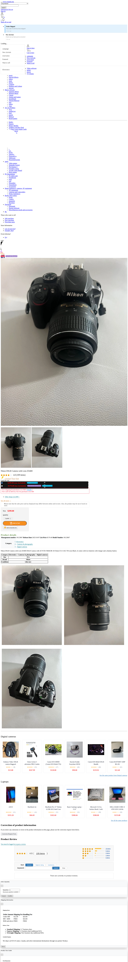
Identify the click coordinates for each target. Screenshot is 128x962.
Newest (29, 865)
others (11, 79)
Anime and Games (15, 97)
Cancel (4, 896)
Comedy (11, 84)
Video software (31, 68)
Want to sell (6, 63)
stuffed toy (12, 111)
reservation (6, 56)
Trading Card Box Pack (16, 127)
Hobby (11, 122)
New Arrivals (6, 52)
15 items (108, 848)
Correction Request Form (9, 834)
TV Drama (30, 74)
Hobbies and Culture (15, 86)
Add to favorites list (10, 527)
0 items (108, 857)
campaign (5, 49)
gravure (11, 88)
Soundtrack (12, 99)
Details (29, 490)
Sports (11, 83)
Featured (5, 59)
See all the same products (119, 820)
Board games (13, 118)
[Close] (2, 886)
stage (10, 81)
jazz (10, 102)
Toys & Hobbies (10, 108)
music (11, 75)
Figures (11, 124)
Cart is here (30, 53)
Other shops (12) (12, 497)
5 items (108, 851)
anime (29, 70)
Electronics (6, 69)
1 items (108, 855)
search (4, 7)
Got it (3, 946)
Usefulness (51, 865)
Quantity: (6, 890)
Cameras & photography (25, 544)
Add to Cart (15, 523)
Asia (10, 106)
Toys (10, 109)
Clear (63, 868)
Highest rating (40, 865)
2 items (108, 853)
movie (29, 72)
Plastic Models (13, 126)
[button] (64, 19)
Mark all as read (6, 22)
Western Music (13, 93)
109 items (40, 853)
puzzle (11, 115)
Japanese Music (14, 91)
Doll (10, 113)
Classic (11, 95)
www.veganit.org (8, 1)
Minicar (11, 117)
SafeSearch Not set (7, 9)
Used (27, 486)
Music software (10, 90)
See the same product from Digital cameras (113, 775)
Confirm (10, 896)
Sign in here (30, 48)
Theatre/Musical (14, 100)
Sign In (3, 11)
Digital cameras (22, 547)
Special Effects (13, 77)
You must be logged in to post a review (13, 844)
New (20, 483)
